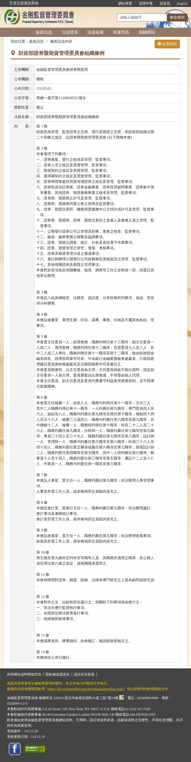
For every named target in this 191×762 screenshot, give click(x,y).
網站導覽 (125, 3)
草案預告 (121, 32)
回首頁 (165, 3)
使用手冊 (146, 3)
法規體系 (69, 32)
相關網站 (147, 32)
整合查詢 (177, 17)
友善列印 (167, 44)
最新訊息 (44, 32)
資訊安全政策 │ (86, 674)
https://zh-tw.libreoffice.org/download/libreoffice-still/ (85, 689)
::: (110, 3)
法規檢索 (95, 32)
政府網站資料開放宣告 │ (26, 674)
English (182, 3)
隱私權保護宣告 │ (60, 674)
